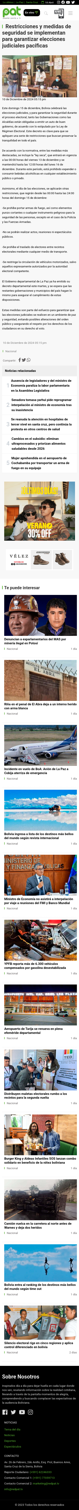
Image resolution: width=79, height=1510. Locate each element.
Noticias (9, 1435)
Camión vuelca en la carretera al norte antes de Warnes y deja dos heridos (37, 1226)
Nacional (11, 351)
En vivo (31, 12)
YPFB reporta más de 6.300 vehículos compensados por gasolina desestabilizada (35, 966)
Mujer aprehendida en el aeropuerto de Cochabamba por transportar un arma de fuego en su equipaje (40, 463)
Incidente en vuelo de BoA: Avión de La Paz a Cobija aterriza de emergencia (36, 771)
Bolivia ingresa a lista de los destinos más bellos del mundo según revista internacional (39, 836)
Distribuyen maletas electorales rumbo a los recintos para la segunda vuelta (35, 1096)
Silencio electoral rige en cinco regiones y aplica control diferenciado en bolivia (38, 1345)
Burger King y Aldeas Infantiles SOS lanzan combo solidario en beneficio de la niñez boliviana (40, 1161)
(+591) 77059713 (44, 1477)
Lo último (8, 2)
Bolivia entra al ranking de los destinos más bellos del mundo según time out (40, 1287)
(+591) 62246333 (40, 1472)
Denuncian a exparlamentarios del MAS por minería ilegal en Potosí (35, 641)
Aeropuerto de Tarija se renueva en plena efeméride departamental (33, 1031)
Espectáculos (12, 1446)
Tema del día (12, 1429)
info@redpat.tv (13, 1489)
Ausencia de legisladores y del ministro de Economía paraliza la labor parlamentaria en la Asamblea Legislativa (41, 386)
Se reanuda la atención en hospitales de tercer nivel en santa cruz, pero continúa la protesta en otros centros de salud (41, 424)
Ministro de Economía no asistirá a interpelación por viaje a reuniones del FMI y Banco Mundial (38, 901)
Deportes (10, 1440)
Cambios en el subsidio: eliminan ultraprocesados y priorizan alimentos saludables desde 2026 (39, 444)
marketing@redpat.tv (46, 1483)
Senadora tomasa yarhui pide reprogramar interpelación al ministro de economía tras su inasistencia (41, 405)
